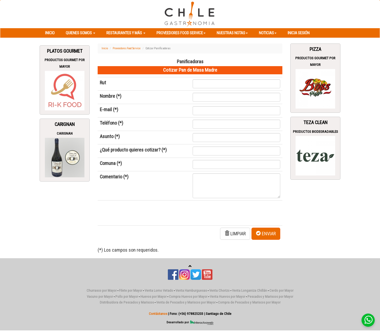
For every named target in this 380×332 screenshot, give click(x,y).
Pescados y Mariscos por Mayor (270, 297)
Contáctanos (158, 314)
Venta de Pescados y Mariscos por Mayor (186, 302)
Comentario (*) (114, 177)
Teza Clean (315, 122)
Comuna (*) (111, 163)
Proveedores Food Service (181, 33)
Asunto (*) (110, 136)
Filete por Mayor (130, 290)
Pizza (315, 49)
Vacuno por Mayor (100, 297)
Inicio (50, 33)
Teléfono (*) (111, 123)
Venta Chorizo (219, 290)
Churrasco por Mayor (102, 290)
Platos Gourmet (65, 51)
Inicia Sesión (299, 33)
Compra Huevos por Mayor (188, 297)
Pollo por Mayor (126, 297)
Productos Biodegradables (315, 132)
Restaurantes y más (125, 33)
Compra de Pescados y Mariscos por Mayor (249, 302)
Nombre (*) (110, 96)
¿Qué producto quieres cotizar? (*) (133, 150)
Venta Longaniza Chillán (249, 290)
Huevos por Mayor (153, 297)
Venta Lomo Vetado (159, 290)
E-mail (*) (109, 110)
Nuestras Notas (232, 33)
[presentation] (140, 213)
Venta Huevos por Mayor (227, 297)
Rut (103, 83)
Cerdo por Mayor (281, 290)
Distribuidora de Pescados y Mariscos (127, 302)
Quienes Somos (80, 33)
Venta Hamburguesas (191, 290)
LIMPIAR (235, 233)
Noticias (268, 33)
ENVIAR (266, 233)
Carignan (65, 124)
